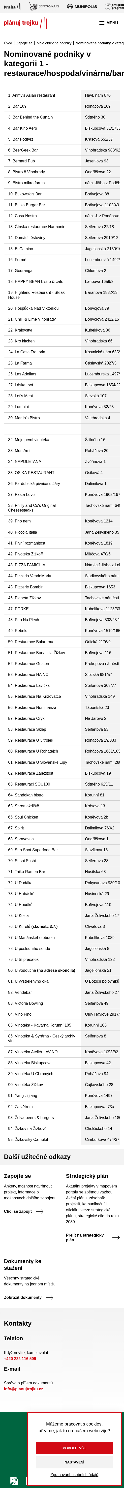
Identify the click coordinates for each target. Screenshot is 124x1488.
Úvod (8, 43)
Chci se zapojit (24, 1211)
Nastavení (74, 1462)
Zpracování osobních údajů (74, 1475)
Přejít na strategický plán (93, 1237)
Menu (108, 23)
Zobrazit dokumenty (29, 1297)
